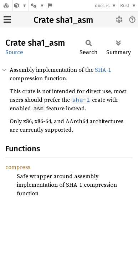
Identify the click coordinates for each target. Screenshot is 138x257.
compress (17, 167)
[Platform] (37, 5)
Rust (124, 5)
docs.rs (102, 5)
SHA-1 (103, 70)
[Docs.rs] (6, 5)
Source (14, 52)
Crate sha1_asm (63, 20)
